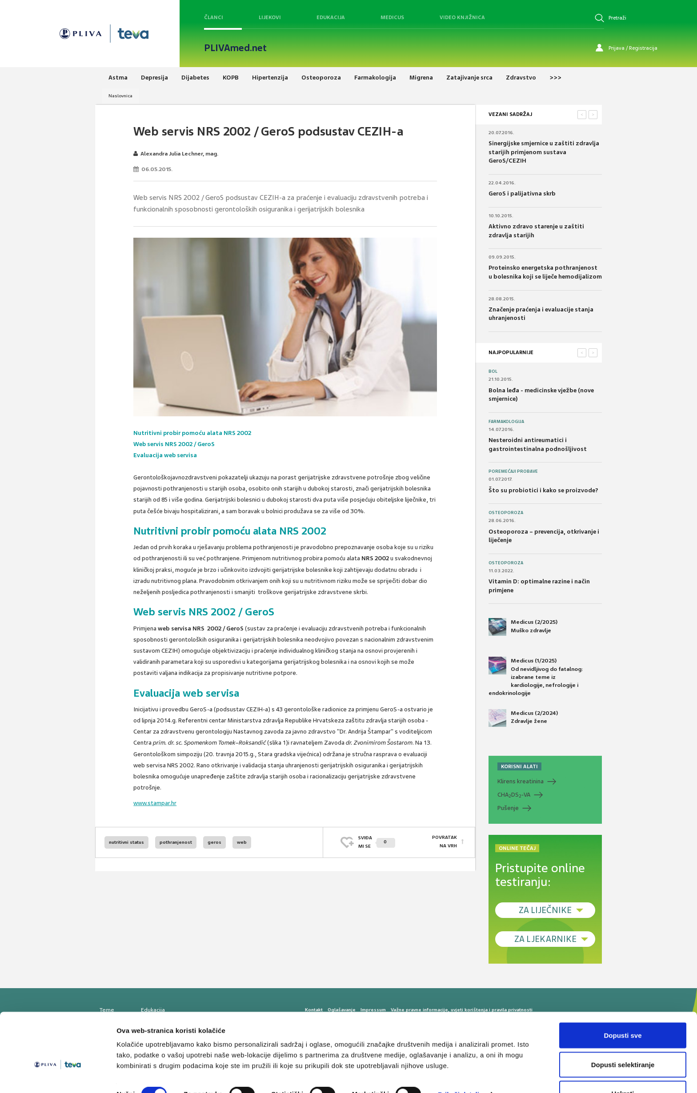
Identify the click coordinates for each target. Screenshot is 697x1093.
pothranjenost (176, 842)
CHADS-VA (513, 795)
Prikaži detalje (460, 1070)
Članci (213, 17)
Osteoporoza (506, 512)
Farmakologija (506, 421)
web (242, 842)
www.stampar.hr (154, 803)
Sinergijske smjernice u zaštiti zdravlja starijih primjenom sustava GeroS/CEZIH (544, 152)
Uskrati (623, 1069)
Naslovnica (120, 96)
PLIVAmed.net (235, 48)
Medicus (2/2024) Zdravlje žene (523, 718)
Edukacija (330, 17)
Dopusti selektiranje (623, 1040)
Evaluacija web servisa (165, 455)
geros (214, 842)
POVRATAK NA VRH (444, 842)
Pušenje (508, 808)
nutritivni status (126, 842)
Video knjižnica (462, 17)
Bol (493, 371)
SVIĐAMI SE (376, 842)
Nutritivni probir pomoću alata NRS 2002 (192, 433)
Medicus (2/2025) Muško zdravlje (523, 627)
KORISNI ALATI (519, 766)
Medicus (392, 17)
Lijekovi (270, 17)
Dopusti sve (622, 1011)
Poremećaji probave (513, 471)
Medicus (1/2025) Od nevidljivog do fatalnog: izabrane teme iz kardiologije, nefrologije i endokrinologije (536, 677)
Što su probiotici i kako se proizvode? (543, 490)
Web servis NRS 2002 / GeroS (174, 444)
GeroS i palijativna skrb (522, 193)
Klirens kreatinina (520, 781)
